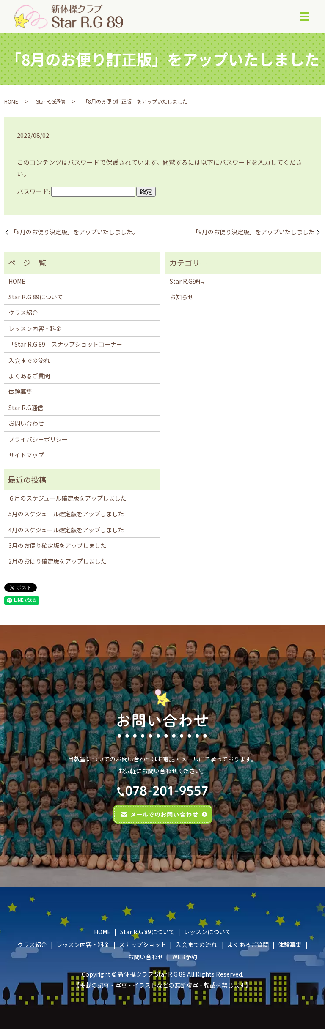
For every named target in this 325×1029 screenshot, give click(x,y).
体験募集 (20, 392)
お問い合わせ (26, 423)
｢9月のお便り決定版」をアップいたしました (255, 232)
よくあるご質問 (29, 376)
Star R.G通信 (50, 101)
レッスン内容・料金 (35, 328)
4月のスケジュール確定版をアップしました (66, 529)
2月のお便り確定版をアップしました (57, 561)
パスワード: (76, 191)
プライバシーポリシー (38, 439)
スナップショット (142, 944)
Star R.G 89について (35, 297)
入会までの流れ (29, 360)
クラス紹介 (23, 313)
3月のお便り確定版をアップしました (57, 545)
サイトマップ (26, 455)
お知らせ (181, 297)
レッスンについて (207, 932)
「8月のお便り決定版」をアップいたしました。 (74, 232)
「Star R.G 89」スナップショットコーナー (65, 344)
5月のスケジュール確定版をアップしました (66, 514)
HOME (11, 101)
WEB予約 (184, 957)
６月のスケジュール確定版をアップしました (67, 498)
